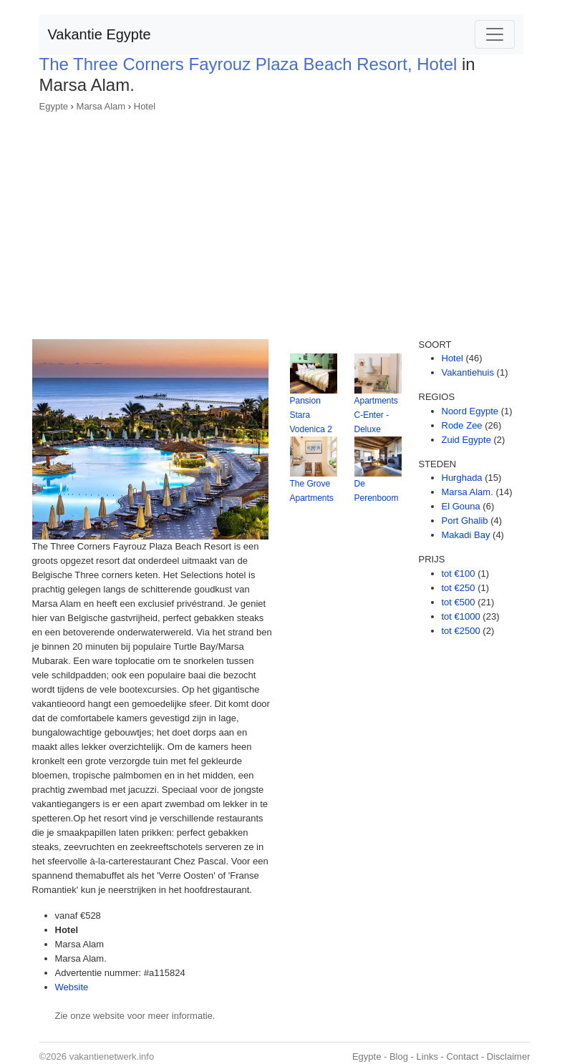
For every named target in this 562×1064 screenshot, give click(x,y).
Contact (462, 1056)
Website (72, 987)
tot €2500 (461, 630)
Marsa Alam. (467, 492)
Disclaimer (508, 1056)
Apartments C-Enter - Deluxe (376, 415)
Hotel (144, 106)
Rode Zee (462, 425)
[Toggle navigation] (495, 34)
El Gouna (461, 506)
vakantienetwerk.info (112, 1056)
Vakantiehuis (468, 372)
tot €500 (458, 602)
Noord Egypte (470, 411)
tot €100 (458, 573)
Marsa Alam (101, 106)
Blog (398, 1056)
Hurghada (462, 477)
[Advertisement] (281, 221)
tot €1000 (461, 616)
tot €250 (458, 587)
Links (427, 1056)
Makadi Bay (466, 534)
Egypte (53, 106)
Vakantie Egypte (99, 34)
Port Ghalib (465, 520)
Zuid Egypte (466, 439)
